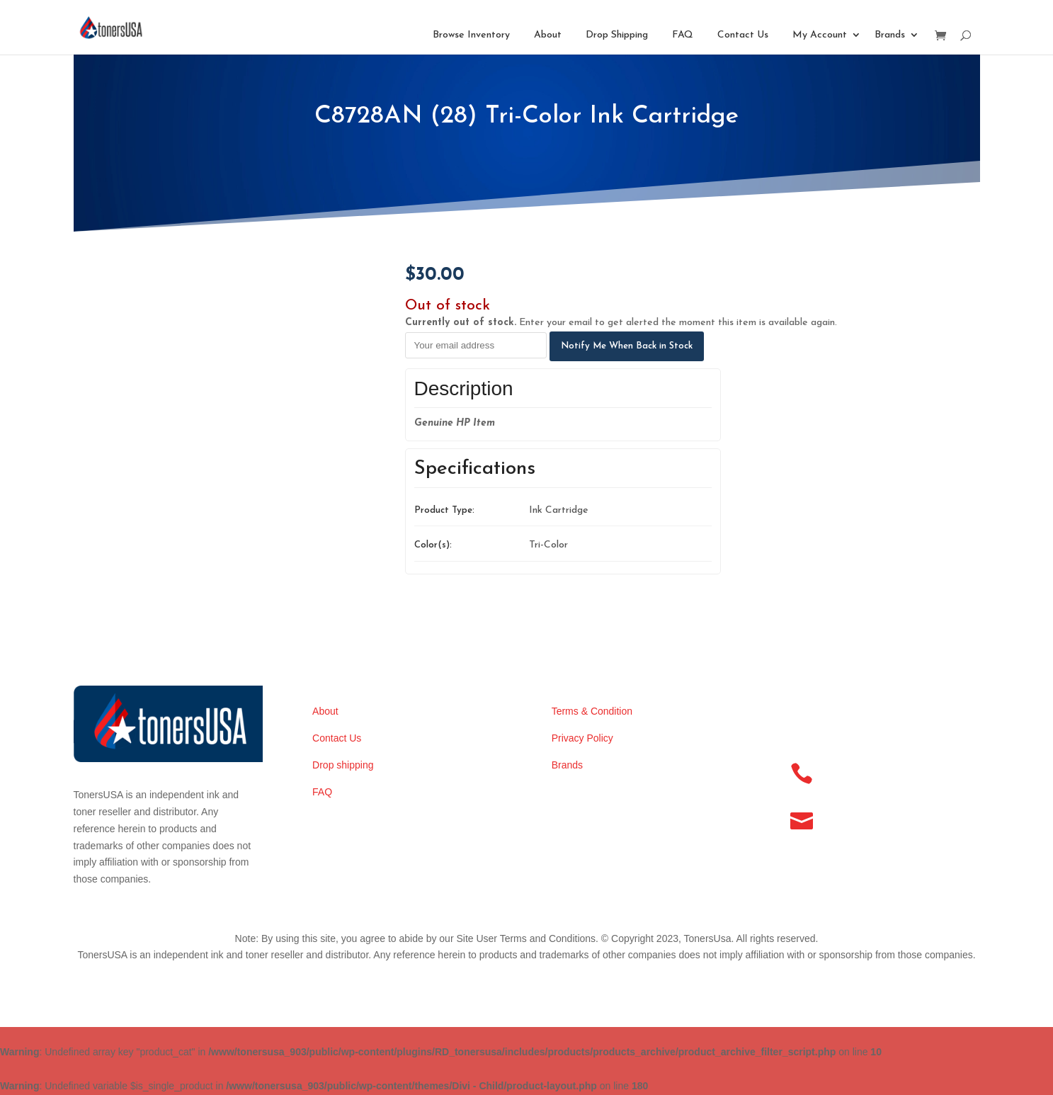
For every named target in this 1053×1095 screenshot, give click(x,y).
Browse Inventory (471, 35)
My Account (819, 35)
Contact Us (742, 35)
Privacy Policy (582, 738)
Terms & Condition (592, 711)
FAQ (682, 35)
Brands (890, 35)
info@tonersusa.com (871, 816)
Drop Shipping (617, 35)
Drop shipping (342, 765)
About (548, 35)
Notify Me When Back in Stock (627, 346)
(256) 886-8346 (856, 768)
